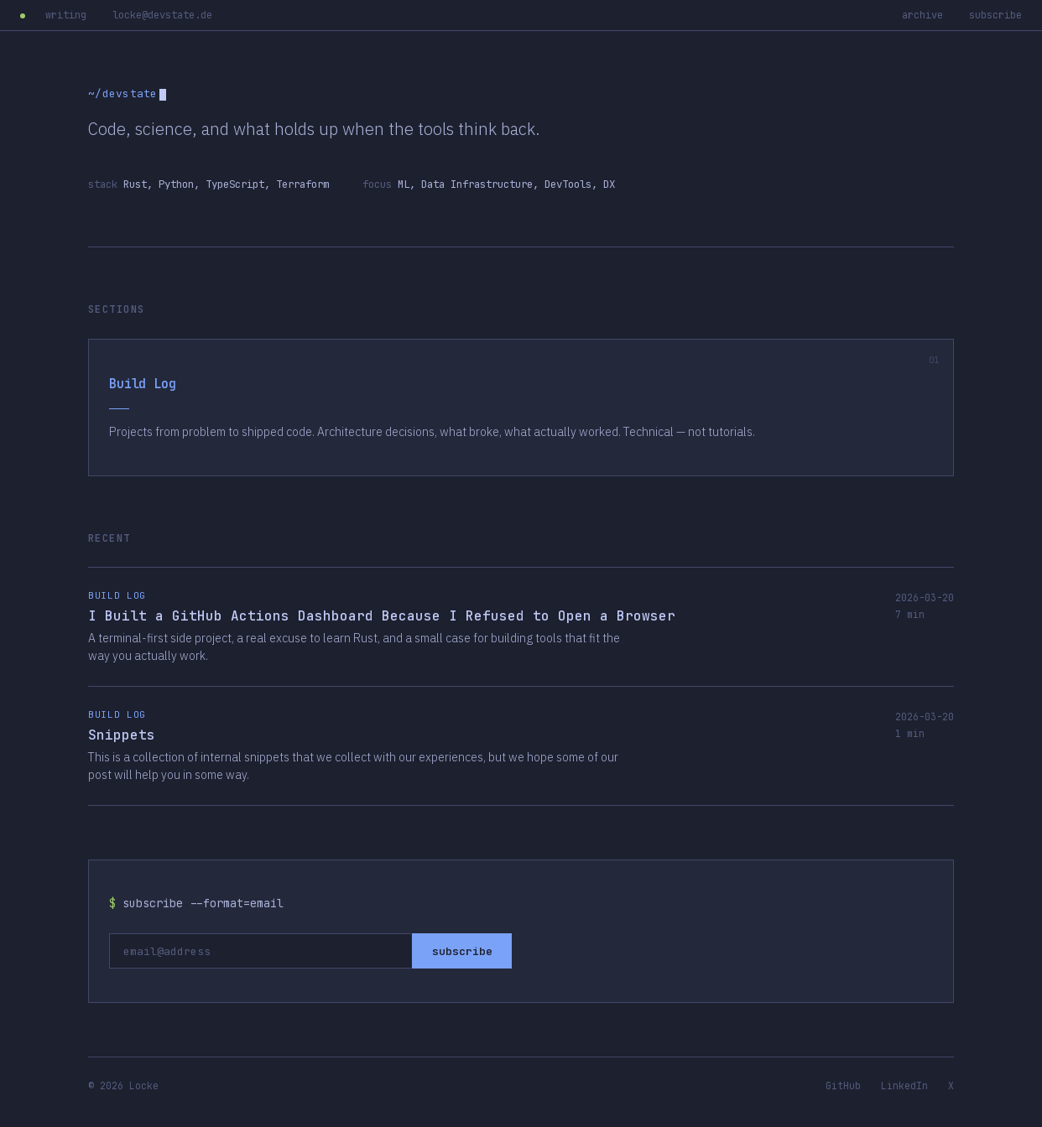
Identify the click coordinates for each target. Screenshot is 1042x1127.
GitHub (843, 1085)
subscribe (995, 15)
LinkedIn (904, 1085)
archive (922, 15)
